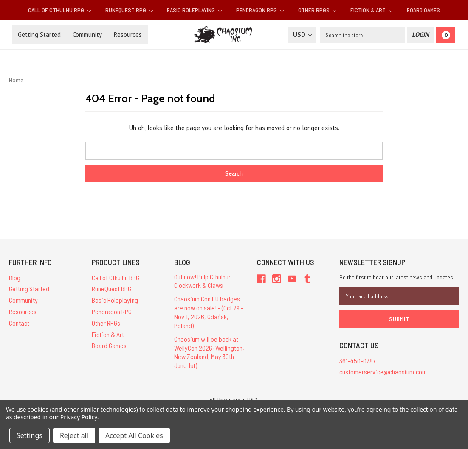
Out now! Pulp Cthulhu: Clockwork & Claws (202, 281)
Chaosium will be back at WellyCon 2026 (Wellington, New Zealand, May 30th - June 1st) (209, 352)
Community (87, 35)
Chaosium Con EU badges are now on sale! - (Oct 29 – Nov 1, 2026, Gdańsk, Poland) (209, 312)
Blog (14, 277)
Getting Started (39, 35)
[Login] (420, 35)
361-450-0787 (357, 361)
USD (302, 35)
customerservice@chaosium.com (383, 372)
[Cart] (445, 35)
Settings (29, 435)
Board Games (423, 10)
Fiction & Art (371, 10)
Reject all (74, 435)
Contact (19, 323)
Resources (128, 35)
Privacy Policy (78, 417)
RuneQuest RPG (129, 10)
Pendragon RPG (260, 10)
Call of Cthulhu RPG (59, 10)
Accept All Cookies (134, 435)
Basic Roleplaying (194, 10)
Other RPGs (317, 10)
